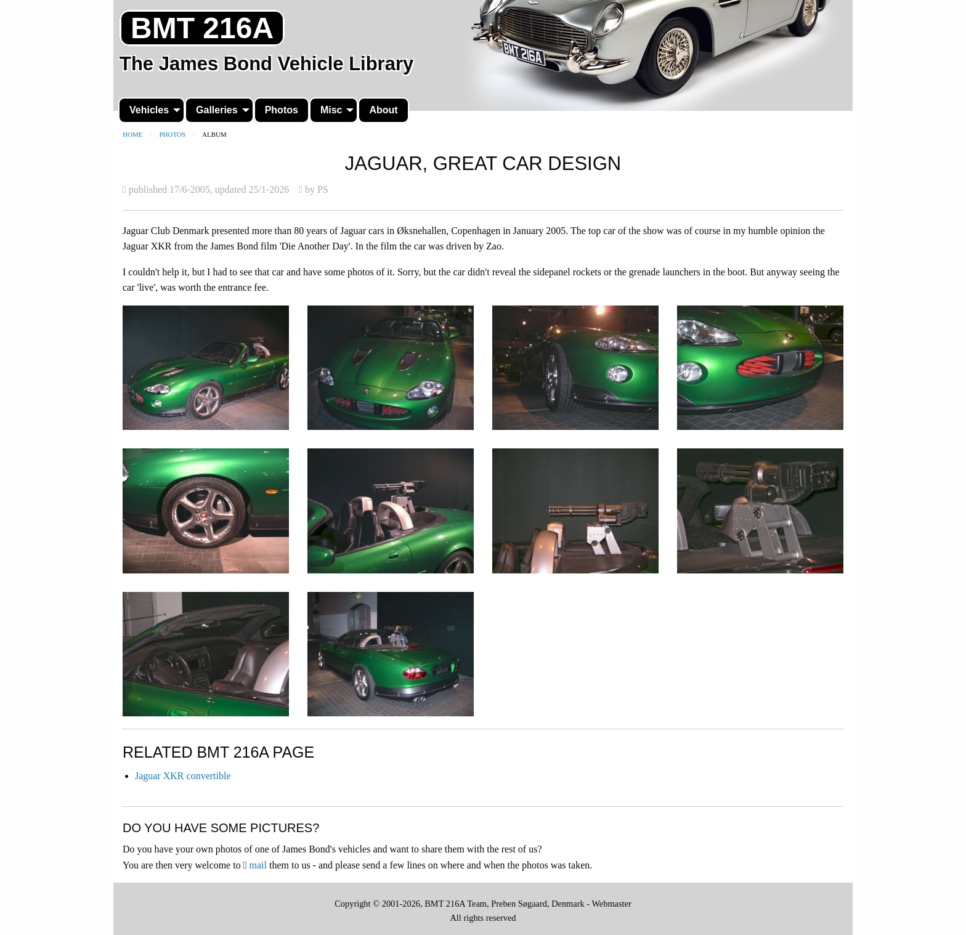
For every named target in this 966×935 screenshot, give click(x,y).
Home (132, 134)
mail (258, 865)
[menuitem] (151, 110)
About (383, 110)
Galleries (217, 110)
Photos (281, 110)
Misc (331, 110)
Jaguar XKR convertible (183, 776)
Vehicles (149, 110)
